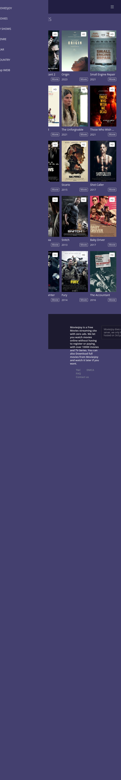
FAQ (78, 373)
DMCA (90, 370)
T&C (78, 370)
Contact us (82, 377)
